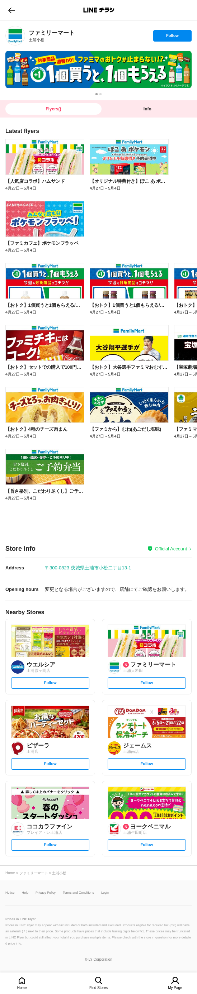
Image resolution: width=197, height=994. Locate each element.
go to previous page (11, 10)
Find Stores (98, 988)
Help (25, 892)
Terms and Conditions (78, 892)
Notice (10, 892)
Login (105, 892)
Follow (172, 37)
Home (22, 988)
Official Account (171, 548)
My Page (175, 988)
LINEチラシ (99, 10)
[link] (15, 36)
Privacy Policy (46, 892)
